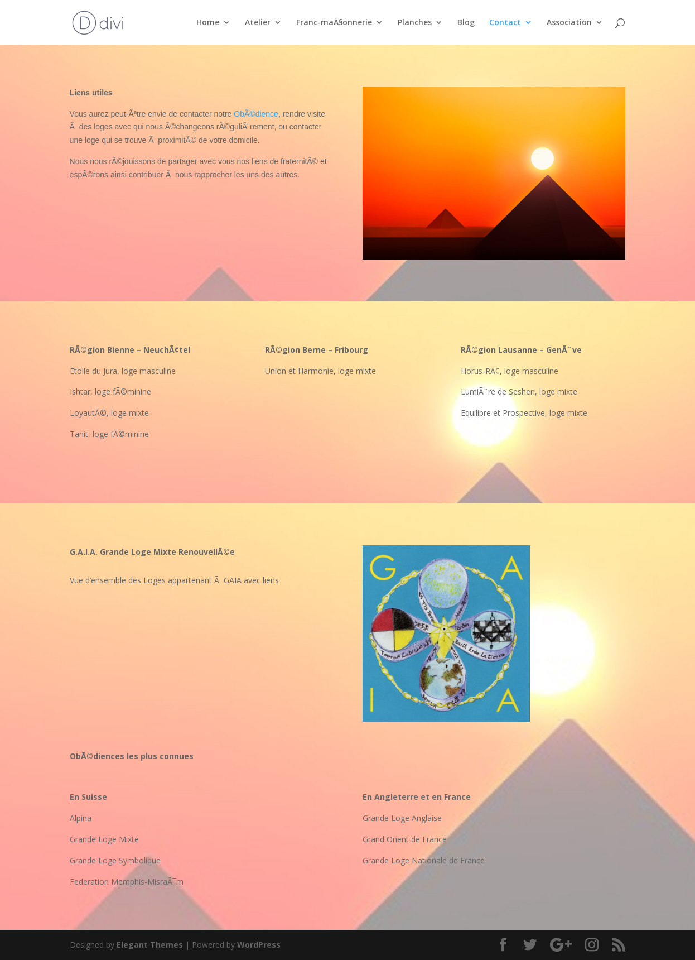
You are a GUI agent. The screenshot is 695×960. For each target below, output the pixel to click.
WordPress (259, 944)
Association (569, 22)
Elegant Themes (150, 944)
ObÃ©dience (256, 113)
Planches (415, 22)
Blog (466, 22)
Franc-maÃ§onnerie (334, 22)
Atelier (258, 22)
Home (207, 22)
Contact (505, 22)
